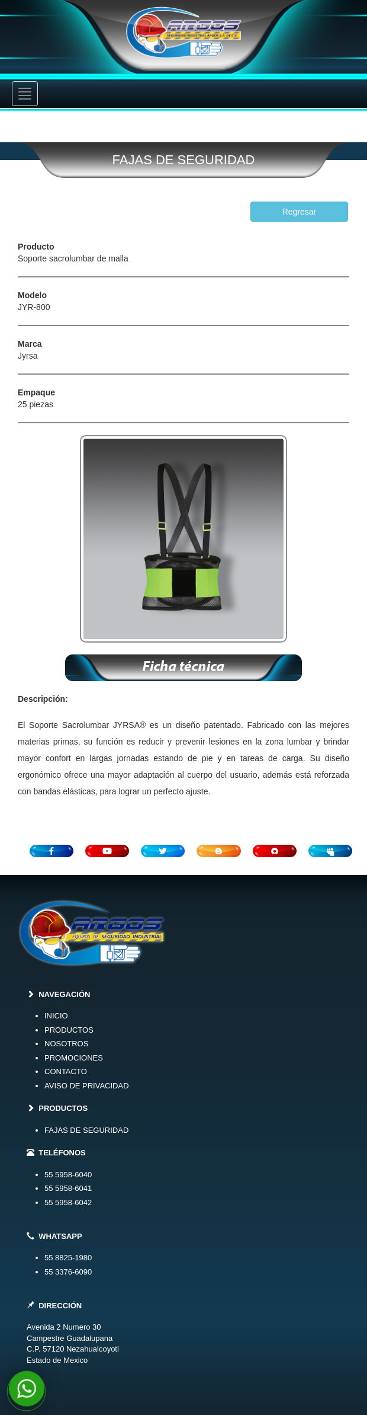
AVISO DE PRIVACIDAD (86, 1085)
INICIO (56, 1015)
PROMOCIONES (73, 1057)
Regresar (299, 211)
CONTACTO (65, 1071)
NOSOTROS (66, 1043)
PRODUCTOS (69, 1030)
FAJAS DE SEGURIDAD (86, 1130)
